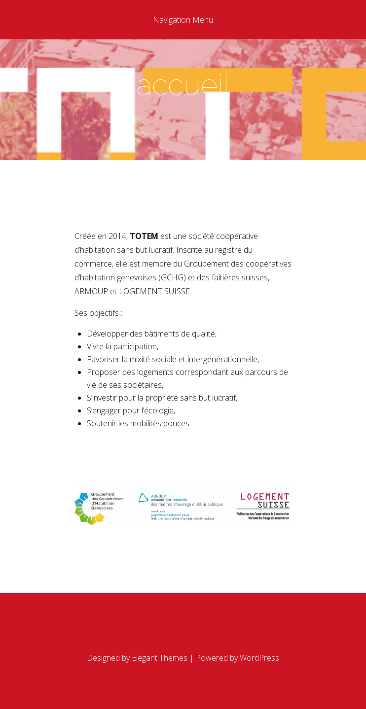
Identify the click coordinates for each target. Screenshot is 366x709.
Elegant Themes (159, 657)
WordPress (259, 657)
